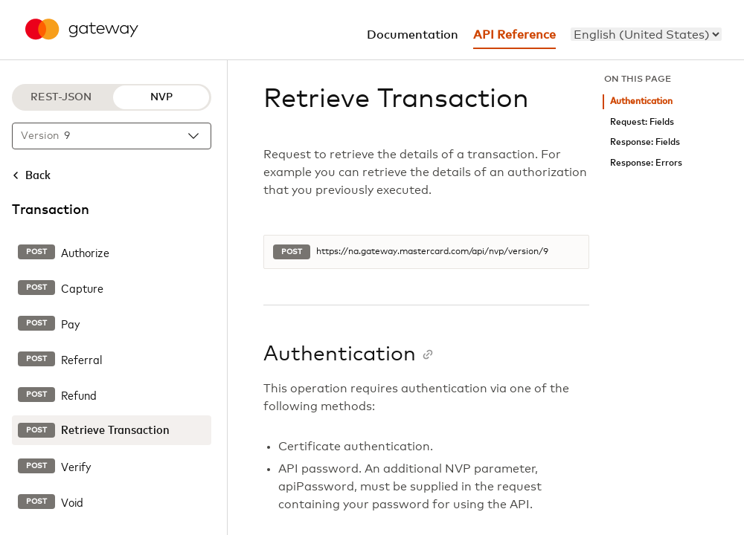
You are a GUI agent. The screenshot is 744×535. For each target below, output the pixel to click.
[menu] (646, 34)
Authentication (641, 101)
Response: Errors (646, 163)
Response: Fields (645, 142)
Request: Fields (642, 122)
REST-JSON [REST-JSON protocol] (61, 97)
